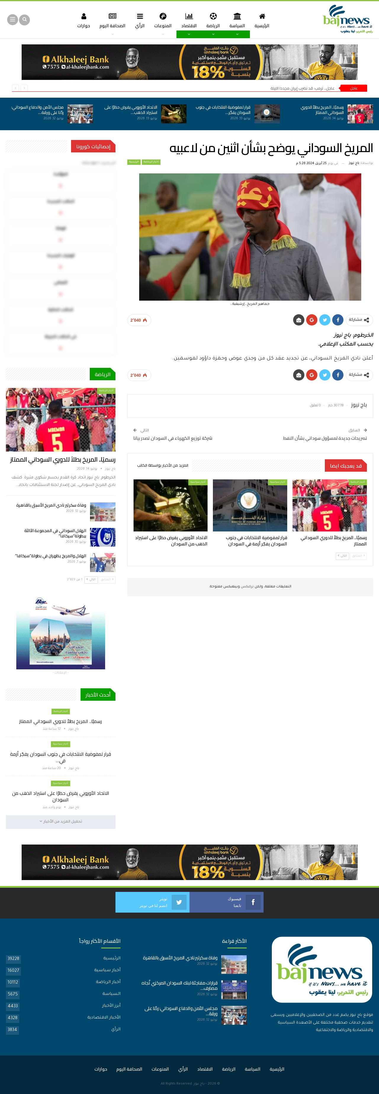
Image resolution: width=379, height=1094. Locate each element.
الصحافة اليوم (110, 20)
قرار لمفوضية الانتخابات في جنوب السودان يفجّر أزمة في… (60, 757)
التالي (342, 556)
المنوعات (162, 20)
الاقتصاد (189, 20)
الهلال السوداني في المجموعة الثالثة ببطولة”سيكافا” (55, 533)
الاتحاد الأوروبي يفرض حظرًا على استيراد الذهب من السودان (60, 796)
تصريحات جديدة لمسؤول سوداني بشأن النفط (325, 438)
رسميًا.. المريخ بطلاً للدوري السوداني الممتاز (322, 109)
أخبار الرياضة (151, 162)
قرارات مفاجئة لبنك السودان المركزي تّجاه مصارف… (179, 986)
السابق (358, 556)
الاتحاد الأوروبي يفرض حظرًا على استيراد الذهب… (130, 109)
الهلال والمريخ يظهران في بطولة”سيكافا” (50, 556)
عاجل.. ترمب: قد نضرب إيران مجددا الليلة (303, 88)
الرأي (138, 20)
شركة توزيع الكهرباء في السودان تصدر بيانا (172, 438)
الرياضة (214, 20)
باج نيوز (199, 1084)
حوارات (80, 20)
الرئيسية (265, 20)
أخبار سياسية (277, 482)
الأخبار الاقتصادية (104, 1018)
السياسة (239, 20)
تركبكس (247, 587)
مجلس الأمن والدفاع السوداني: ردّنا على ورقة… (37, 109)
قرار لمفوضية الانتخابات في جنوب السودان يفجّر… (223, 109)
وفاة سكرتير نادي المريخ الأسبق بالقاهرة (51, 505)
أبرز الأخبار (111, 1006)
